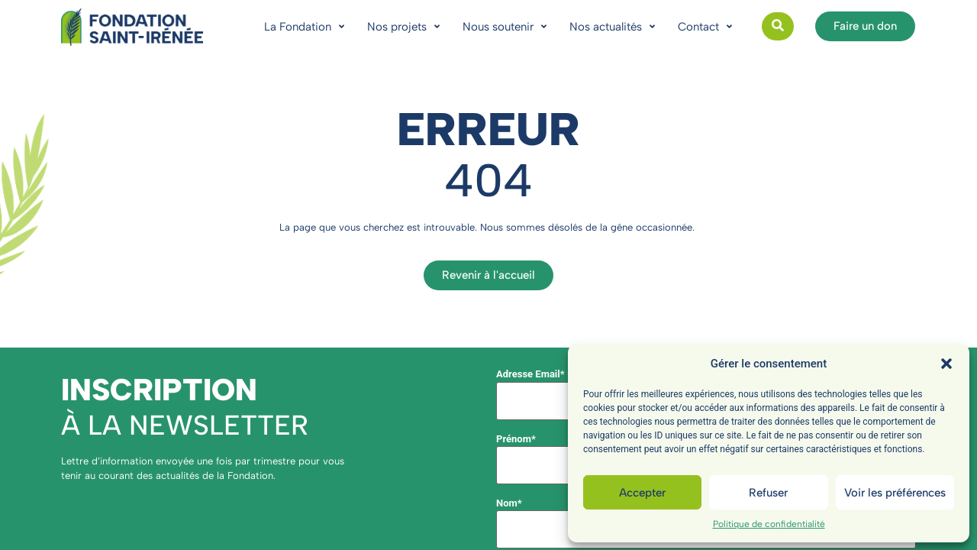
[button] (946, 363)
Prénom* (516, 439)
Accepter (642, 493)
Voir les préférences (895, 493)
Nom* (509, 503)
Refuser (768, 493)
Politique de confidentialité (769, 524)
